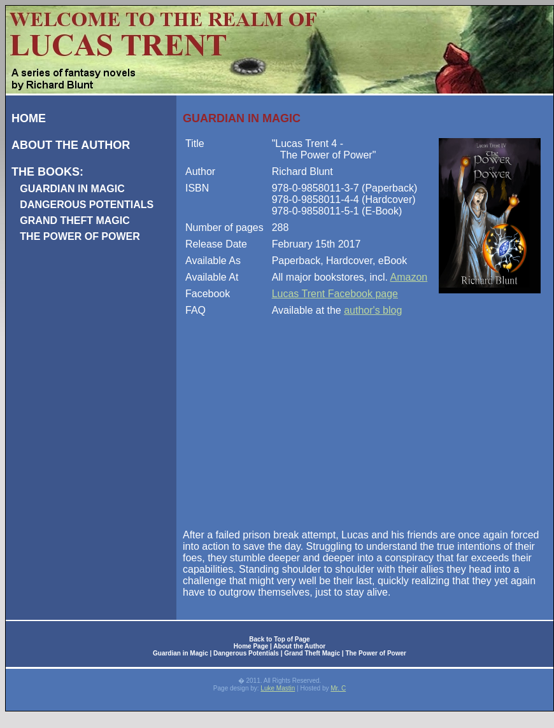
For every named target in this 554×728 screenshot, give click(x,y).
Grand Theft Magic (312, 653)
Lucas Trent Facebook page (335, 293)
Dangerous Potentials (246, 653)
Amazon (409, 277)
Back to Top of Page (279, 639)
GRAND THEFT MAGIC (74, 220)
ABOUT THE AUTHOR (70, 145)
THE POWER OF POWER (79, 236)
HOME (28, 118)
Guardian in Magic (180, 653)
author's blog (373, 310)
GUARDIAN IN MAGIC (72, 188)
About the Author (299, 646)
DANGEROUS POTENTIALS (86, 204)
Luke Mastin (277, 688)
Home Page (251, 646)
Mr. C (338, 688)
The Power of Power (375, 653)
